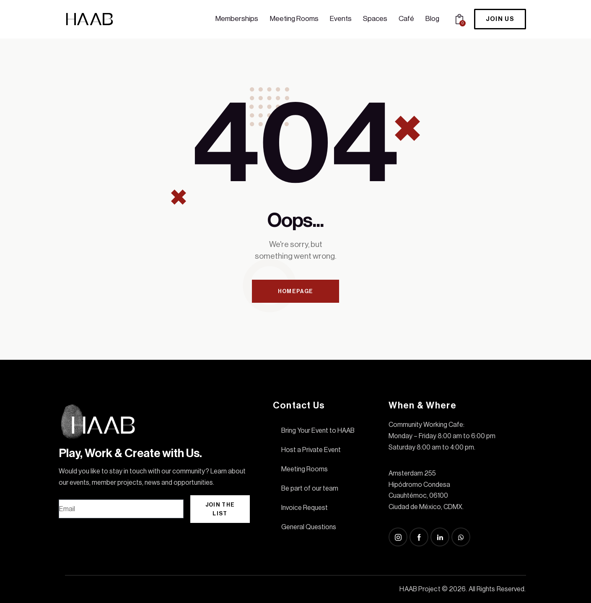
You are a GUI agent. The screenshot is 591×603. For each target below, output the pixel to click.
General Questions (308, 527)
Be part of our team (309, 488)
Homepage (295, 291)
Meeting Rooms (304, 469)
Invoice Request (304, 507)
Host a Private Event (311, 450)
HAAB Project (419, 589)
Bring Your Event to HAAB (318, 430)
